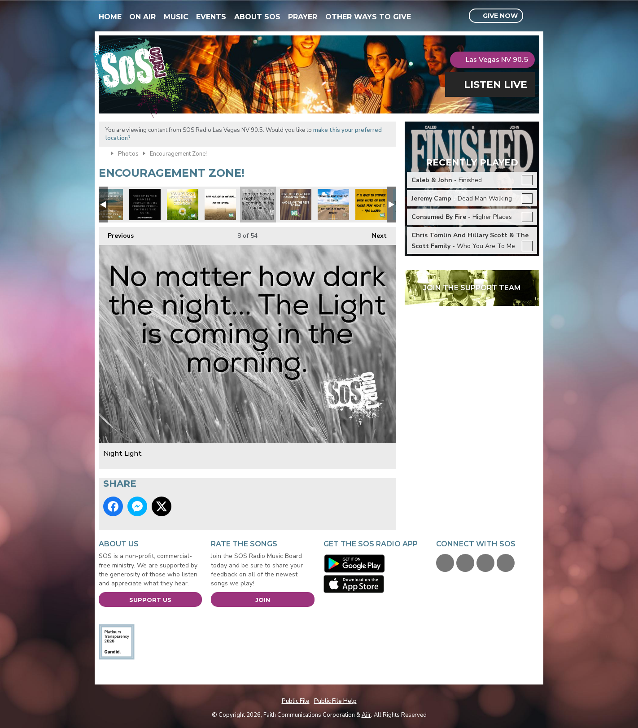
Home (110, 17)
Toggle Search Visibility (534, 16)
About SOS (257, 17)
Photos (128, 154)
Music (176, 17)
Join (262, 599)
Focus (333, 204)
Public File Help (335, 701)
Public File (296, 701)
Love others (295, 204)
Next (375, 233)
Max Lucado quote (371, 204)
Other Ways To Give (368, 17)
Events (211, 17)
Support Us (150, 599)
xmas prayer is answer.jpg (145, 204)
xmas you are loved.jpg (182, 204)
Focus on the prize (220, 204)
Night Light (258, 204)
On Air (142, 17)
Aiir (366, 715)
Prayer (302, 17)
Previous (116, 233)
